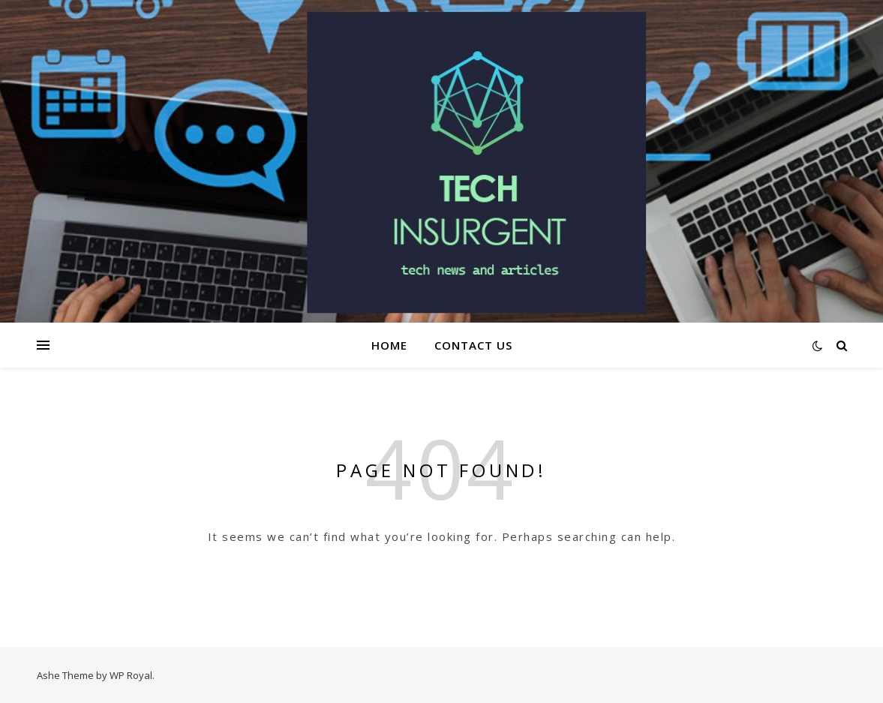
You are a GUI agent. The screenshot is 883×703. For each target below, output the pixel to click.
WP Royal (131, 675)
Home (389, 345)
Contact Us (473, 345)
